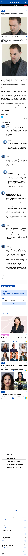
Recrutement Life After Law (5, 547)
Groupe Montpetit (4, 519)
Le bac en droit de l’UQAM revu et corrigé (14, 461)
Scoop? (26, 5)
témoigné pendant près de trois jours (13, 90)
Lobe (2, 554)
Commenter (15, 341)
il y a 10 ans (7, 126)
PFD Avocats (3, 540)
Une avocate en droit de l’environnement (14, 467)
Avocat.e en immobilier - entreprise (8, 517)
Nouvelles (3, 10)
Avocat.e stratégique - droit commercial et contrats (7, 524)
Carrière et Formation (4, 335)
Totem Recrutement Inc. (5, 533)
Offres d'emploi (14, 5)
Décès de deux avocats (11, 458)
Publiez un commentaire (7, 286)
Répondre (7, 135)
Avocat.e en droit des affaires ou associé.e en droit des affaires (8, 544)
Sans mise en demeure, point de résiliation (15, 464)
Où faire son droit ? (10, 470)
